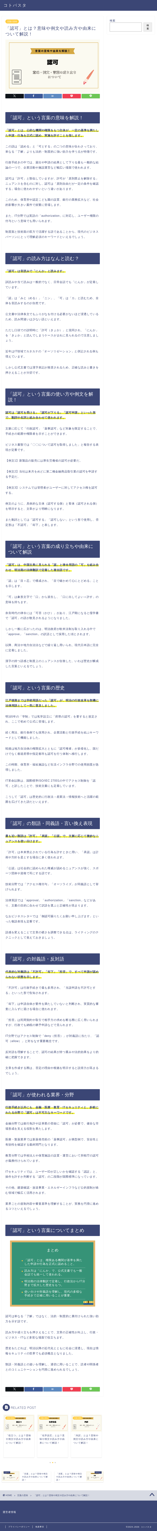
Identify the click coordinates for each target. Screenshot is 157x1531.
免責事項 (39, 1527)
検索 (112, 20)
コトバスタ (15, 5)
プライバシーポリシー (19, 1527)
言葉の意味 (12, 21)
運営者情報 (9, 1512)
